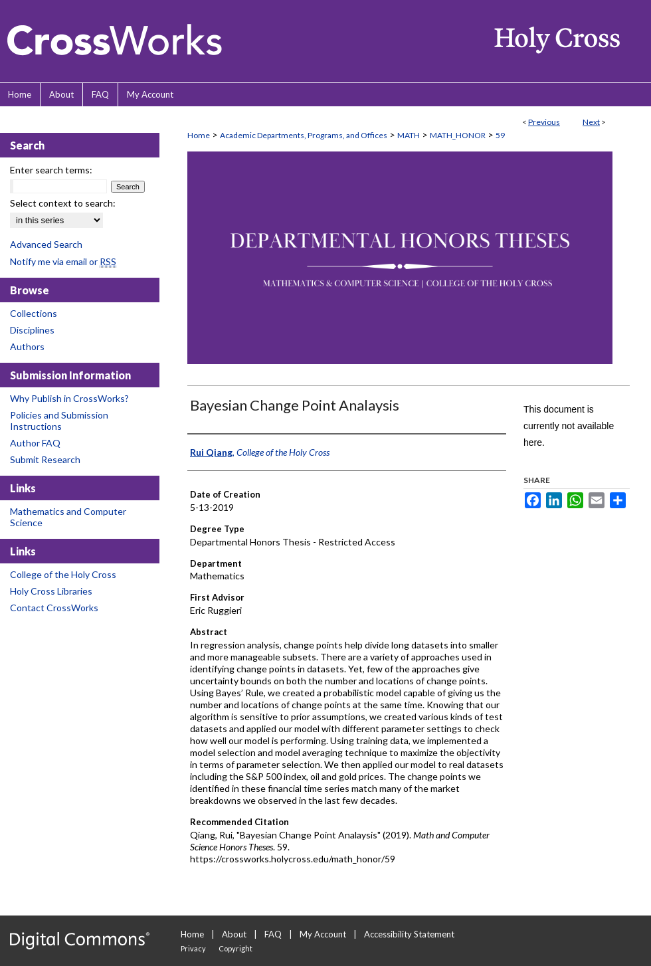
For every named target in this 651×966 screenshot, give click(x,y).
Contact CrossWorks (54, 607)
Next (591, 122)
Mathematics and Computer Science (68, 517)
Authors (27, 346)
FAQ (273, 934)
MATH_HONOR (458, 135)
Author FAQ (35, 442)
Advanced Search (46, 244)
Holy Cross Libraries (51, 591)
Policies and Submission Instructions (59, 420)
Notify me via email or (63, 261)
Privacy (193, 948)
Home (198, 135)
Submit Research (45, 459)
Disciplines (32, 330)
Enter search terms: (51, 169)
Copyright (235, 948)
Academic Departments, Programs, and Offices (303, 135)
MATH (408, 135)
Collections (33, 313)
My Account (323, 934)
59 (500, 135)
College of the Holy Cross (63, 574)
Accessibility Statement (409, 934)
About (234, 934)
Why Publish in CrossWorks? (69, 398)
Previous (544, 122)
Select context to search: (63, 203)
